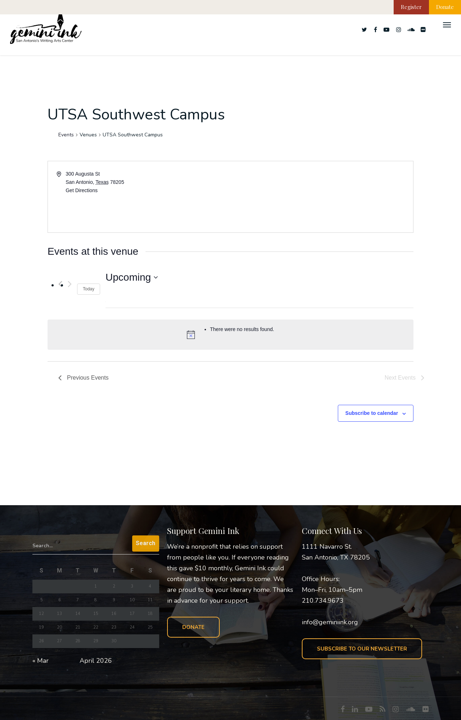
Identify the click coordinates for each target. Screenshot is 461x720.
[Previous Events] (83, 377)
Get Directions (82, 190)
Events (66, 134)
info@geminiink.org (330, 622)
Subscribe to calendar (371, 413)
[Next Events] (70, 284)
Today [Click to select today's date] (88, 288)
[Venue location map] (321, 197)
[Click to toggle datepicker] (132, 277)
